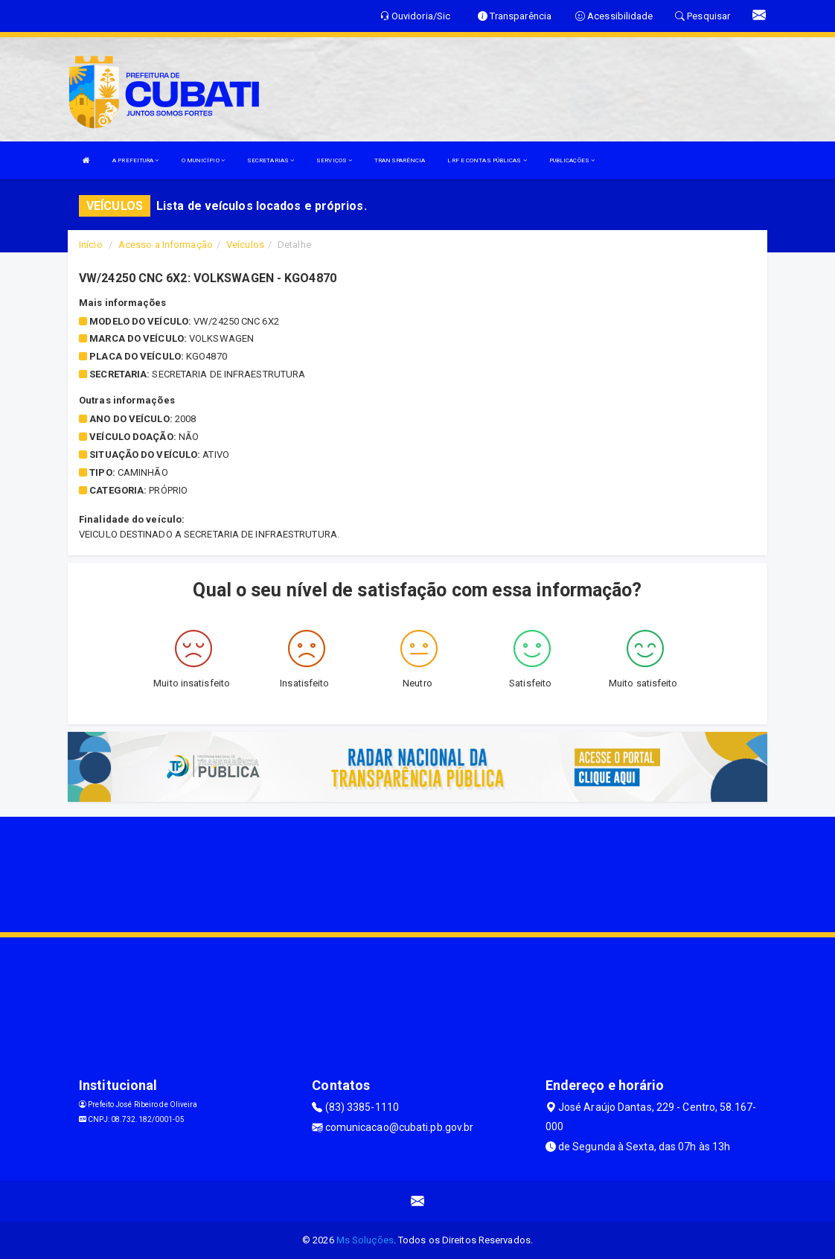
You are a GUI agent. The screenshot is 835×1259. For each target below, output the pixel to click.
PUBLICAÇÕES (572, 160)
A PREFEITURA (135, 160)
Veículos (245, 244)
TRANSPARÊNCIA (399, 160)
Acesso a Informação (165, 244)
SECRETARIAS (270, 160)
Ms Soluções (365, 1240)
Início (91, 244)
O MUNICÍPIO (203, 160)
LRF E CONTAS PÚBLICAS (486, 160)
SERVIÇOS (334, 160)
